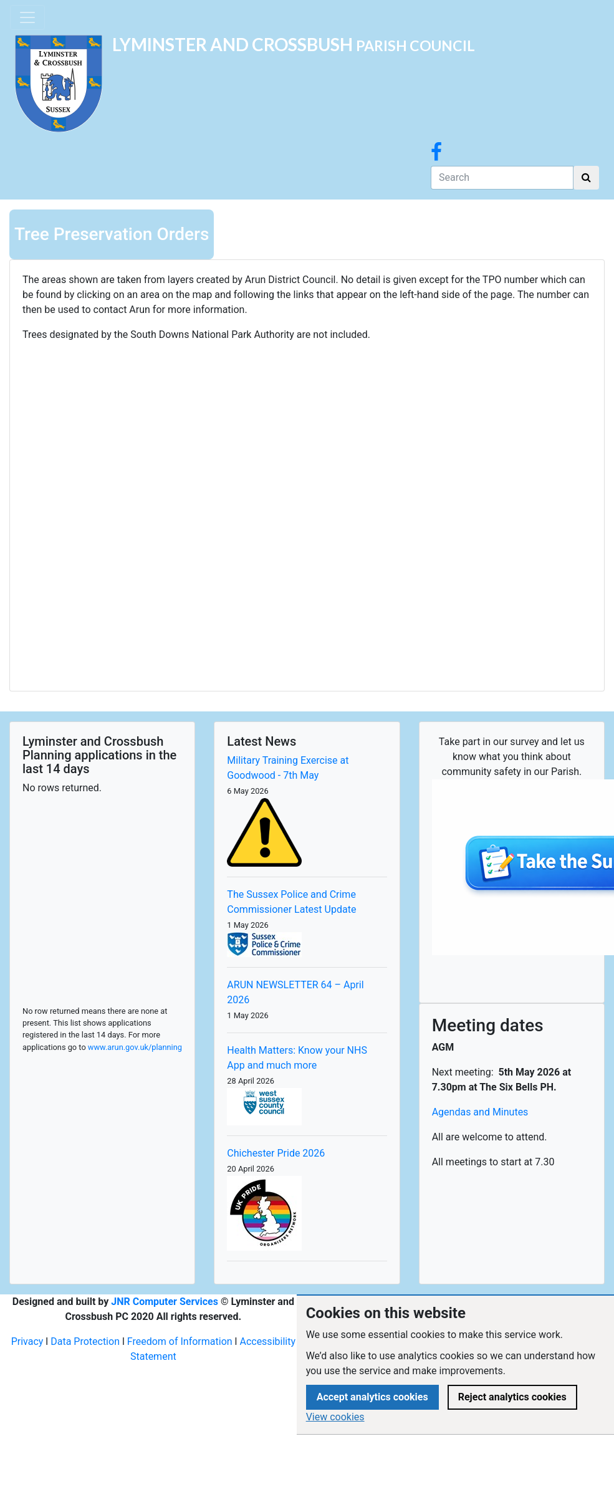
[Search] (502, 178)
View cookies (335, 1417)
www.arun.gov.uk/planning (135, 1047)
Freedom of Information (180, 1341)
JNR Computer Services (164, 1301)
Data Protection (85, 1341)
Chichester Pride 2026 (276, 1153)
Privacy (27, 1341)
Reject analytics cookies (512, 1397)
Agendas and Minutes (480, 1112)
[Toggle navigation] (27, 17)
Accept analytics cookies (372, 1397)
